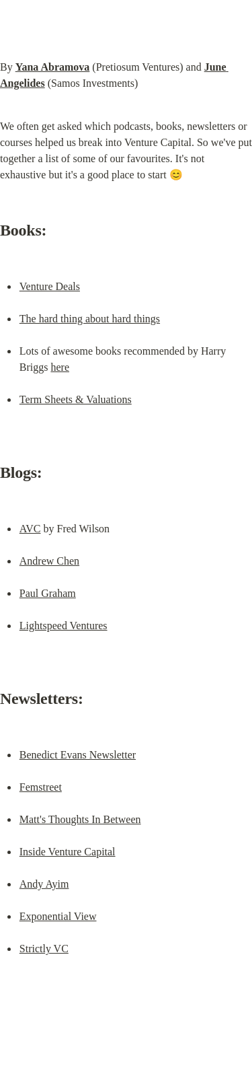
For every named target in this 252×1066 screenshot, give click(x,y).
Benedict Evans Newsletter (77, 754)
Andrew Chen (49, 561)
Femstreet (40, 787)
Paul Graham (47, 593)
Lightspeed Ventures (63, 625)
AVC (30, 528)
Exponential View (58, 916)
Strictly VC (44, 948)
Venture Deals (49, 286)
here (59, 367)
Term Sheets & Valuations (75, 399)
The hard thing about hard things (89, 318)
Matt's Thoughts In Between (80, 819)
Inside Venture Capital (67, 851)
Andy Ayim (44, 884)
